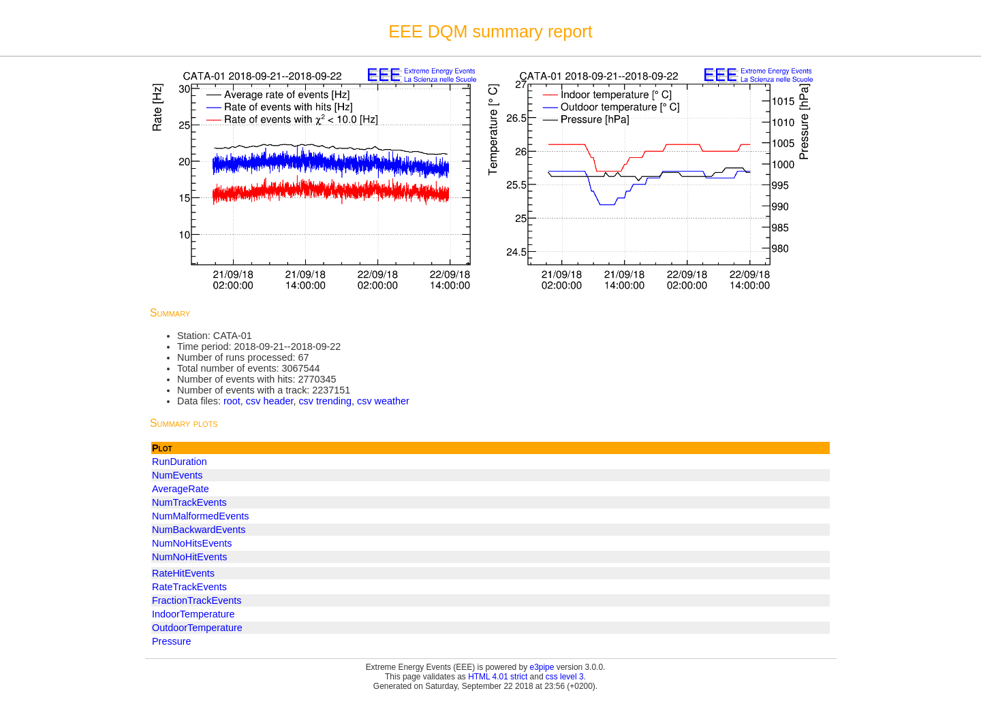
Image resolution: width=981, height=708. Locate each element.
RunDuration (179, 461)
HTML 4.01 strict (497, 676)
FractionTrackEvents (196, 600)
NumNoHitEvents (189, 556)
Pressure (171, 641)
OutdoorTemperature (197, 627)
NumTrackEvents (189, 502)
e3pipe (542, 667)
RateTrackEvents (189, 586)
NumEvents (177, 475)
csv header (270, 401)
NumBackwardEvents (199, 529)
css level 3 (565, 676)
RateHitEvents (183, 573)
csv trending (325, 401)
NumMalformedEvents (200, 516)
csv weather (383, 401)
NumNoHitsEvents (192, 543)
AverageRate (180, 488)
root (231, 401)
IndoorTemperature (193, 614)
